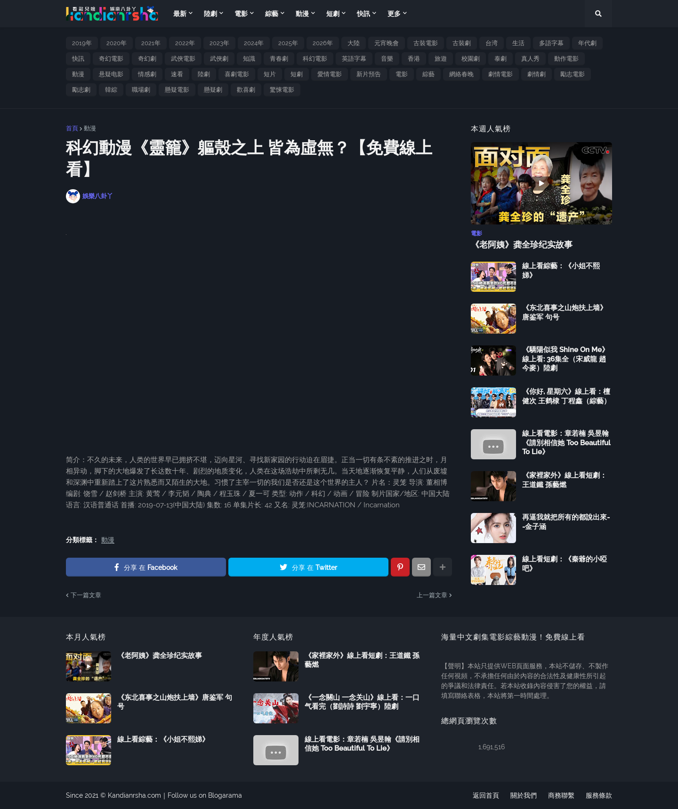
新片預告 (368, 74)
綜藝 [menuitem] (271, 13)
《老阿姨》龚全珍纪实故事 (522, 244)
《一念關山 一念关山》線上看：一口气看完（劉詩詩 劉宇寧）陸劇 (362, 702)
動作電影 (566, 58)
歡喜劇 (246, 89)
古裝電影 (425, 43)
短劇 (297, 74)
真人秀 (530, 58)
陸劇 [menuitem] (210, 13)
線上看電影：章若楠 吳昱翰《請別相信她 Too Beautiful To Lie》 (566, 442)
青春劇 (279, 58)
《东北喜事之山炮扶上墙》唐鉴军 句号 (564, 312)
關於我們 (523, 795)
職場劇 (141, 89)
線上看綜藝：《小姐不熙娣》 (561, 271)
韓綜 (111, 89)
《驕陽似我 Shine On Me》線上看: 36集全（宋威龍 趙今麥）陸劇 (565, 358)
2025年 (288, 43)
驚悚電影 (282, 89)
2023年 (219, 43)
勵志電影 (572, 74)
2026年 (323, 43)
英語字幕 (354, 58)
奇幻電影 (111, 58)
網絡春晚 (461, 74)
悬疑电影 (111, 74)
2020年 (116, 43)
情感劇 (147, 74)
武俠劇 (219, 58)
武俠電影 (183, 58)
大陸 (353, 43)
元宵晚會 (386, 43)
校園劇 (470, 58)
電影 (402, 74)
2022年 (185, 43)
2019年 (82, 43)
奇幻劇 (147, 58)
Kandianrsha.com (134, 795)
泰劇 (500, 58)
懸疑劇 (213, 89)
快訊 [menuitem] (363, 13)
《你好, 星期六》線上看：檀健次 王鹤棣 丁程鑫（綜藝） (566, 396)
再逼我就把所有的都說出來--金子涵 (566, 522)
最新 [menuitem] (179, 13)
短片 (270, 74)
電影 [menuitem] (241, 13)
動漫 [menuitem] (302, 13)
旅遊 (441, 58)
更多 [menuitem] (394, 13)
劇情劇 (536, 74)
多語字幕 (551, 43)
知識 (249, 58)
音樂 (387, 58)
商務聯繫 (561, 795)
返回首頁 (486, 795)
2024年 (254, 43)
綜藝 (428, 74)
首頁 (72, 128)
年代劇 (587, 43)
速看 (177, 74)
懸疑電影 (177, 89)
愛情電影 (329, 74)
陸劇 (204, 74)
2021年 (151, 43)
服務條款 (599, 795)
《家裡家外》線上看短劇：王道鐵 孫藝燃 (564, 480)
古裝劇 (461, 43)
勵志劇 (81, 89)
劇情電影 (500, 74)
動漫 (78, 74)
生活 (518, 43)
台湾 (491, 43)
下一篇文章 (86, 595)
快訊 (78, 58)
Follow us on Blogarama (205, 795)
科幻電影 (315, 58)
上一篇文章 (432, 595)
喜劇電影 (237, 74)
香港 (414, 58)
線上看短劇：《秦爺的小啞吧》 (564, 564)
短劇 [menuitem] (332, 13)
